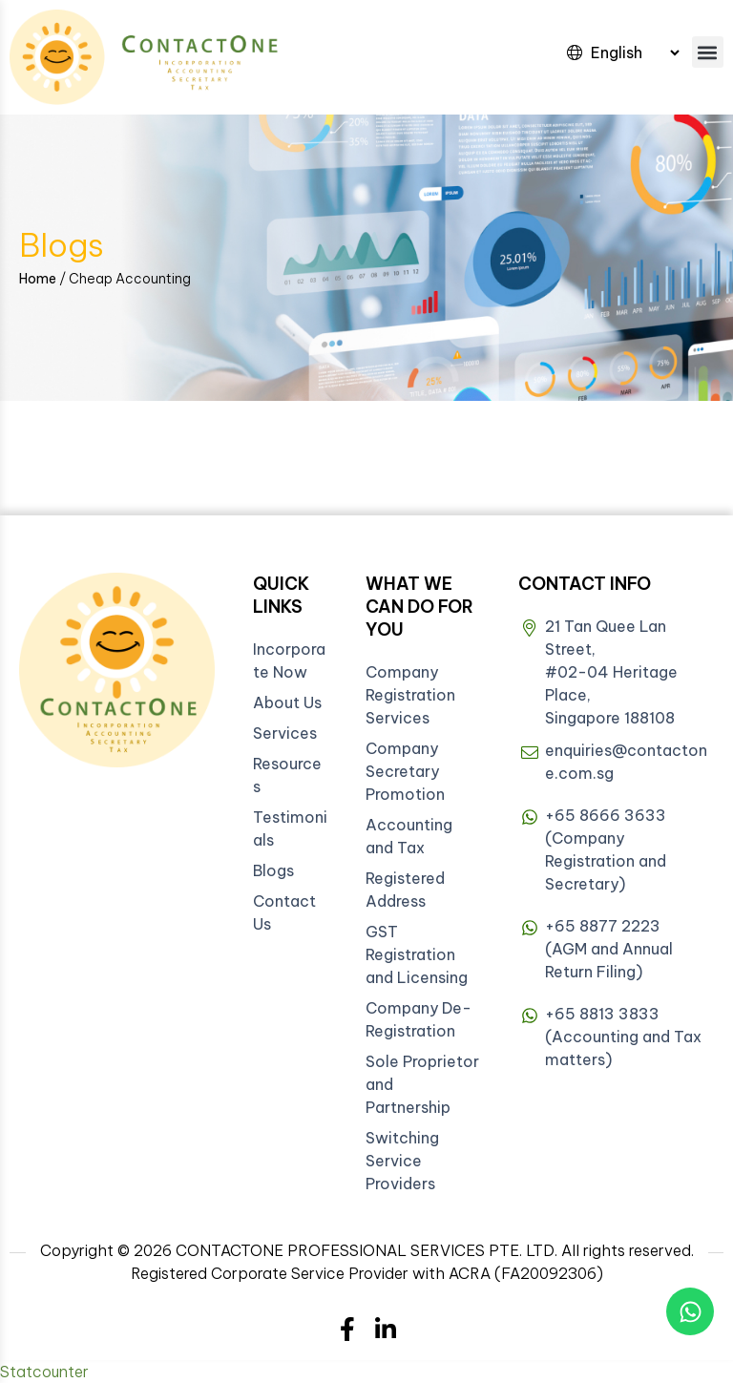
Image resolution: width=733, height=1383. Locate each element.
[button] (707, 52)
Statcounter (44, 1371)
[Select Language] (634, 52)
